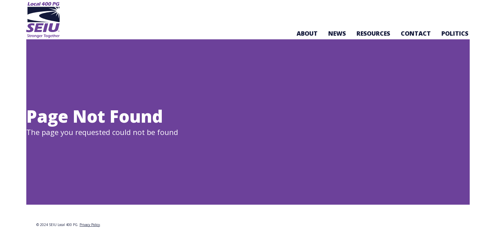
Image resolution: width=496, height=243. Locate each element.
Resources (373, 33)
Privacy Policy (90, 224)
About (307, 33)
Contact (416, 33)
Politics (454, 33)
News (337, 33)
